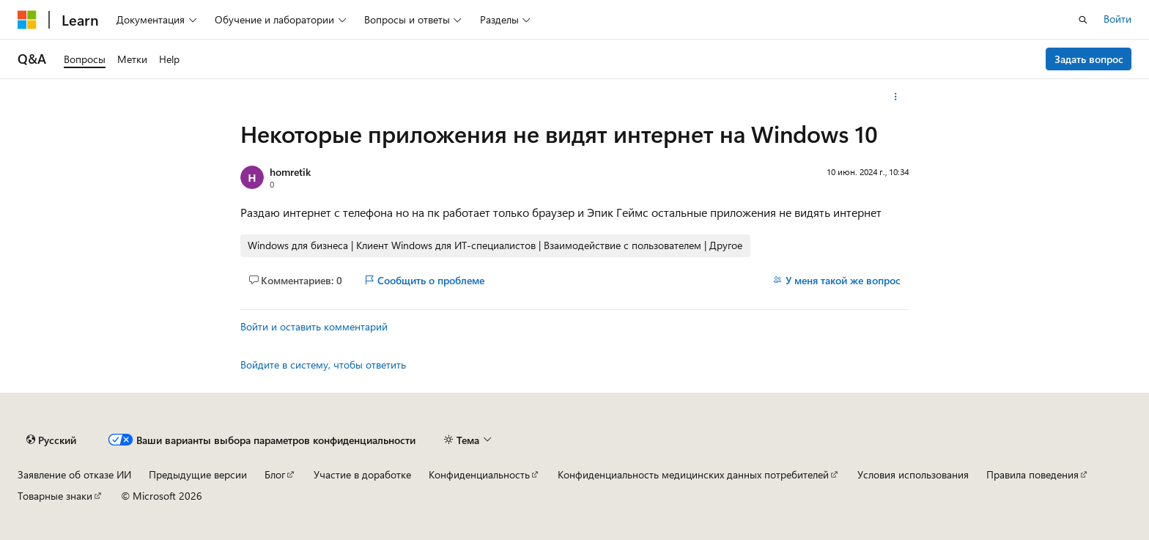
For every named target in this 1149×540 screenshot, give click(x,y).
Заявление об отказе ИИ (74, 474)
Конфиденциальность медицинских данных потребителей (693, 474)
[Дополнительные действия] (896, 96)
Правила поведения (1032, 474)
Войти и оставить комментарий (314, 326)
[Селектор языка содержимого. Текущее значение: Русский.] (51, 440)
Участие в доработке (362, 474)
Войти (1117, 19)
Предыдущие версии (198, 474)
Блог (275, 474)
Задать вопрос (1088, 59)
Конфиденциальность (479, 474)
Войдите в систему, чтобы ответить (323, 364)
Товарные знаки (55, 496)
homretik (290, 172)
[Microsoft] (27, 19)
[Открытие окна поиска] (1083, 20)
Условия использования (913, 474)
